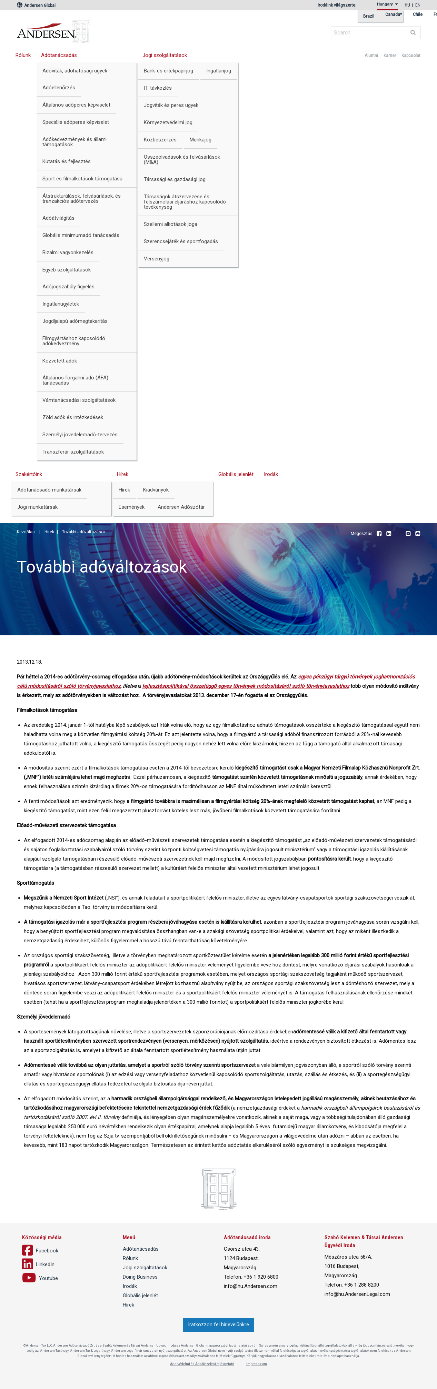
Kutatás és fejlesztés (66, 161)
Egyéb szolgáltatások (66, 270)
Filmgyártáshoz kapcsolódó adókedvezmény (73, 341)
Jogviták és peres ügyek (171, 105)
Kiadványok (156, 490)
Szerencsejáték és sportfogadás (181, 241)
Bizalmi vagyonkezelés (67, 252)
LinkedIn (388, 534)
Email (408, 534)
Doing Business (140, 1277)
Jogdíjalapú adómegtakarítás (75, 321)
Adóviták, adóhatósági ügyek (74, 71)
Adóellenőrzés (58, 88)
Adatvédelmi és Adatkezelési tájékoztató (202, 1364)
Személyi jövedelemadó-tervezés (80, 434)
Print (417, 534)
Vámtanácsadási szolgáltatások (79, 400)
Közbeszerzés (160, 140)
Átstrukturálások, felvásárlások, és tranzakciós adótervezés (81, 198)
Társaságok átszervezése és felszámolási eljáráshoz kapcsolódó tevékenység (185, 202)
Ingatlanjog (218, 71)
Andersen (120, 29)
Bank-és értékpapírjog (168, 71)
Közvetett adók (59, 361)
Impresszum (256, 1364)
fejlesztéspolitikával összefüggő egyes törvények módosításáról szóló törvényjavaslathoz (245, 686)
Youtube (398, 534)
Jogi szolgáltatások (164, 55)
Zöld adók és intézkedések (72, 417)
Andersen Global (36, 5)
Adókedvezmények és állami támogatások (74, 142)
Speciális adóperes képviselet (75, 122)
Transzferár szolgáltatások (73, 452)
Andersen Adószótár (181, 507)
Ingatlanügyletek (60, 304)
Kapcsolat (410, 55)
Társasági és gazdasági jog (175, 179)
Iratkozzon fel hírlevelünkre (218, 1325)
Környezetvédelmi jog (168, 122)
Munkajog (200, 140)
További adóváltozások (84, 531)
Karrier (390, 55)
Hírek (122, 474)
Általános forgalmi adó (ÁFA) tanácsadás (75, 380)
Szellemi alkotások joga (170, 224)
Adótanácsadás (59, 55)
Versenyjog (156, 259)
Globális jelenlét (236, 474)
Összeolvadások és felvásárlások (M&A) (182, 159)
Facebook (379, 534)
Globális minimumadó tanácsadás (80, 235)
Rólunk (23, 55)
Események (132, 507)
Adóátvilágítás (58, 218)
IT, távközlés (158, 88)
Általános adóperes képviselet (76, 105)
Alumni (371, 55)
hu (407, 5)
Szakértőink (29, 474)
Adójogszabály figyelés (68, 287)
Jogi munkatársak (37, 507)
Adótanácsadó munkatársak (49, 490)
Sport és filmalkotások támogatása (82, 179)
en (417, 5)
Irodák (271, 474)
